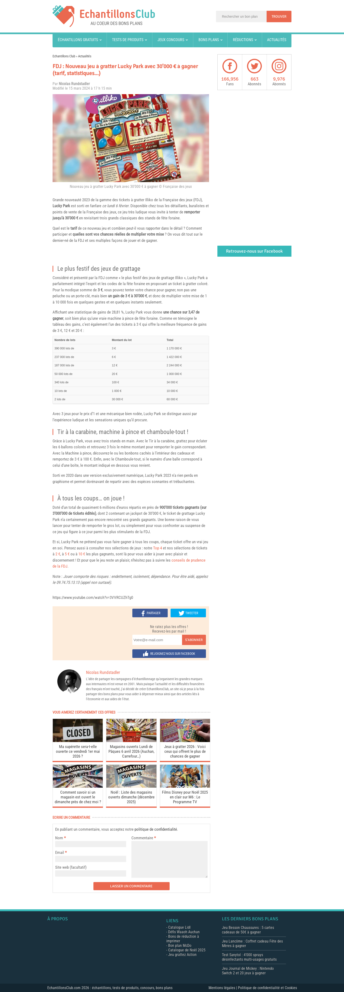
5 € (67, 554)
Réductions (243, 40)
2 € (57, 554)
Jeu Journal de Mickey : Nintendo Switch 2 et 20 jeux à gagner (248, 970)
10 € (81, 554)
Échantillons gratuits (78, 40)
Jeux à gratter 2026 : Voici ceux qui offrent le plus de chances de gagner (185, 751)
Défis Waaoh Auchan (184, 932)
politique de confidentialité (155, 829)
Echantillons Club (64, 56)
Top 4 (157, 548)
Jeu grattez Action (182, 954)
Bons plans (209, 40)
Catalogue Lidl (179, 927)
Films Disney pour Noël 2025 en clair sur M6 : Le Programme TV (185, 797)
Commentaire (143, 837)
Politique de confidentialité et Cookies (267, 988)
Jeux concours (170, 40)
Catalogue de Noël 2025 (186, 950)
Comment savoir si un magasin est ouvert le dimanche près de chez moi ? (78, 797)
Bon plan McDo (179, 945)
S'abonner (194, 640)
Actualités (276, 40)
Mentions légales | (223, 988)
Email (59, 852)
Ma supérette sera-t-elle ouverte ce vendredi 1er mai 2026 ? (78, 751)
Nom (59, 837)
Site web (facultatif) (70, 867)
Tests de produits (127, 40)
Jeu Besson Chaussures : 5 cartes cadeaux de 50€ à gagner (248, 929)
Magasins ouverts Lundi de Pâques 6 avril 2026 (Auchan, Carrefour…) (131, 751)
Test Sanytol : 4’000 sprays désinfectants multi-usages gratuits (249, 957)
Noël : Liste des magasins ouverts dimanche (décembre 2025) (131, 797)
